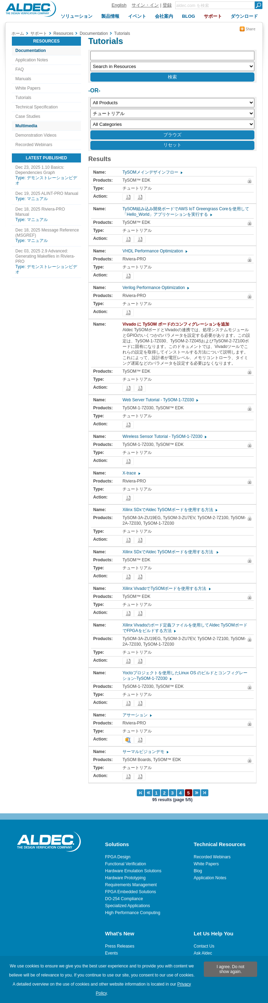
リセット (172, 144)
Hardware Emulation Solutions (133, 870)
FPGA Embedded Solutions (130, 891)
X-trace (131, 473)
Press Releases (119, 946)
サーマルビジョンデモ (145, 751)
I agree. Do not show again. (230, 969)
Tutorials (23, 97)
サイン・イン (145, 5)
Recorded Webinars (33, 144)
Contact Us (204, 946)
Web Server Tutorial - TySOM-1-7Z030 (160, 399)
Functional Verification (125, 863)
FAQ (19, 69)
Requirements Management (131, 884)
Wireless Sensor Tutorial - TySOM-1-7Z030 (164, 436)
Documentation (30, 50)
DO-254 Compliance (124, 898)
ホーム (18, 33)
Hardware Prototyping (125, 877)
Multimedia (26, 125)
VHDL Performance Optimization (154, 251)
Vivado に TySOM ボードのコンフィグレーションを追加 (177, 324)
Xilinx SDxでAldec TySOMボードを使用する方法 (169, 509)
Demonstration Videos (36, 135)
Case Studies (27, 116)
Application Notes (31, 60)
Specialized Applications (127, 905)
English (119, 5)
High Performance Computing (132, 912)
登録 (167, 5)
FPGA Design (118, 856)
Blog (198, 870)
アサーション (136, 715)
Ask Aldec (203, 953)
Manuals (23, 78)
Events (111, 953)
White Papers (27, 88)
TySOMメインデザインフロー (152, 172)
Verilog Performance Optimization (155, 287)
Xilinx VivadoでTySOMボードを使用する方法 (166, 588)
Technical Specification (36, 107)
